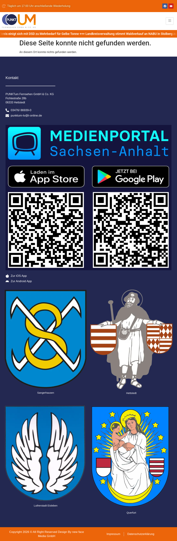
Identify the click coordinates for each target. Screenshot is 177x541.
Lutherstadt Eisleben (46, 505)
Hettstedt (131, 393)
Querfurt (131, 512)
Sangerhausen (45, 392)
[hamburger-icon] (170, 21)
